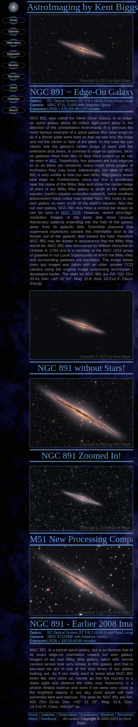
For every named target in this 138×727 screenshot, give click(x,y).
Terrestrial (14, 76)
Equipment (13, 54)
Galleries (13, 31)
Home (13, 20)
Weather (13, 65)
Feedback (14, 99)
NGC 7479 (70, 212)
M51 (53, 160)
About (13, 87)
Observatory (13, 42)
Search (13, 110)
